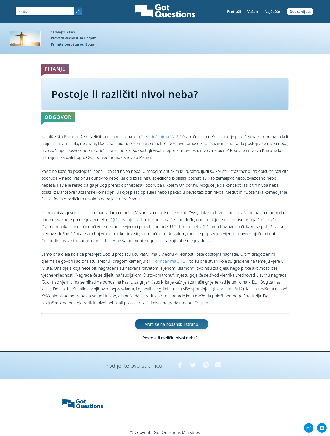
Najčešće (272, 11)
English (201, 303)
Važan (253, 11)
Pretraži (234, 11)
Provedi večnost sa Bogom (73, 38)
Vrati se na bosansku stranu (171, 324)
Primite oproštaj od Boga (72, 44)
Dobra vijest (300, 11)
